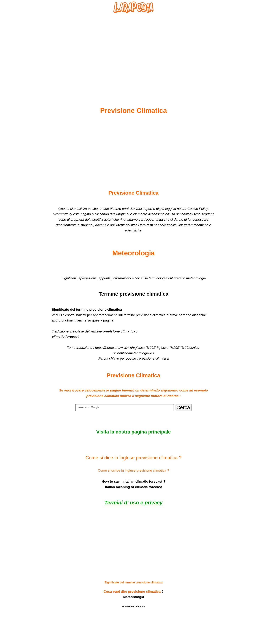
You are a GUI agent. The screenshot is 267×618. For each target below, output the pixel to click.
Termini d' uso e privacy (133, 502)
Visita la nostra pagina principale (133, 432)
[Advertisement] (133, 51)
